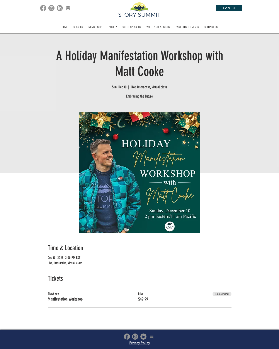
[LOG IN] (229, 8)
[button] (187, 25)
